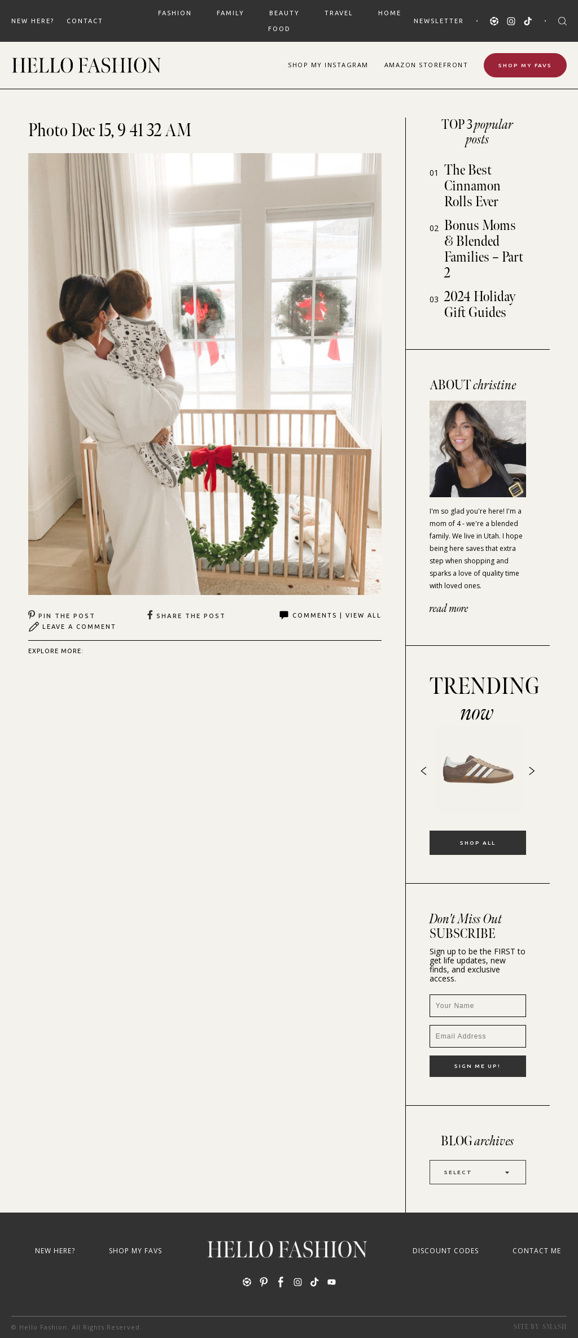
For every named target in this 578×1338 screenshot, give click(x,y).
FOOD (279, 28)
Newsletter (439, 21)
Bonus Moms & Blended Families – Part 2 (483, 249)
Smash (554, 1327)
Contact (85, 21)
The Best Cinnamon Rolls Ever (472, 186)
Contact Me (537, 1251)
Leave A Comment (72, 626)
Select (477, 1172)
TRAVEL (339, 13)
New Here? (32, 21)
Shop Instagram (328, 64)
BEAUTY (284, 13)
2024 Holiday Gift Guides (480, 305)
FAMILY (230, 13)
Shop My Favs (525, 65)
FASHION (175, 13)
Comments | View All (330, 615)
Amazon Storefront (426, 64)
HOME (389, 13)
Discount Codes (446, 1251)
